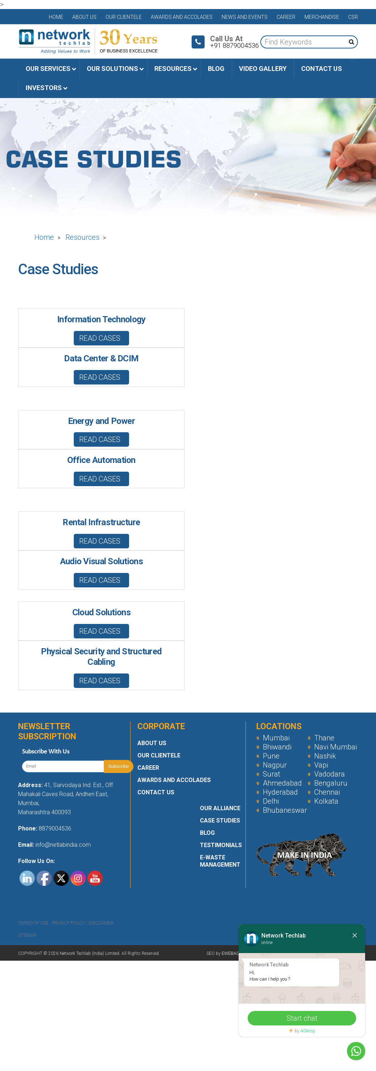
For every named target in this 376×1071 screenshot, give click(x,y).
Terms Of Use (33, 923)
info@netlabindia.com (62, 844)
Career (286, 17)
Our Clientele (124, 17)
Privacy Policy (68, 923)
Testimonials (221, 845)
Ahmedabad (279, 783)
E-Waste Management (220, 861)
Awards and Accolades (182, 17)
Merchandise (321, 17)
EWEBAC (230, 953)
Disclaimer (101, 923)
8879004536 (55, 828)
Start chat (302, 1018)
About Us (84, 17)
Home (56, 17)
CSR (353, 17)
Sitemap (27, 935)
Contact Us (155, 792)
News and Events (245, 17)
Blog (207, 832)
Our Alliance (220, 808)
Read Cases (104, 338)
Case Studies (220, 820)
